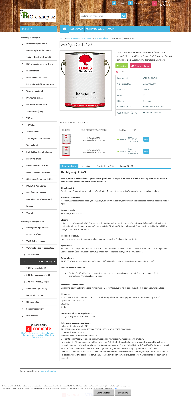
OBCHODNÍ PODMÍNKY (95, 29)
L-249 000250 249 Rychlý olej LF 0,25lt (94, 139)
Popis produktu (69, 166)
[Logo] (38, 15)
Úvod (62, 38)
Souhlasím (123, 392)
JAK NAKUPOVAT (76, 29)
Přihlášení (122, 3)
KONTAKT (110, 29)
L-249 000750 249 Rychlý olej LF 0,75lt (94, 151)
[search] (123, 15)
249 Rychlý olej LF (103, 38)
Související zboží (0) (105, 166)
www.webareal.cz (48, 371)
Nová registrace (141, 3)
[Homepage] (65, 29)
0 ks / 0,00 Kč (164, 2)
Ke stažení (86, 166)
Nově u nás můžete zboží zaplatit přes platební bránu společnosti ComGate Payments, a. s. (38, 335)
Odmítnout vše (103, 392)
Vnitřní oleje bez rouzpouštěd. (79, 38)
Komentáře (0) (126, 166)
